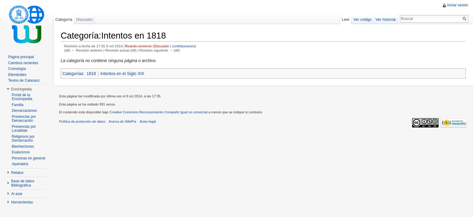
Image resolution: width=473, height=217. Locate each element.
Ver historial (386, 19)
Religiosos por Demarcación (23, 138)
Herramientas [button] (22, 202)
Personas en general (28, 158)
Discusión (161, 46)
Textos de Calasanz (24, 80)
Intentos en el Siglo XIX (122, 73)
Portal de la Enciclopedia (22, 97)
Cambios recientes (23, 63)
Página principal (21, 57)
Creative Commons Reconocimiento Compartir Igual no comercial (159, 112)
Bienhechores (23, 146)
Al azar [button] (16, 194)
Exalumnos (21, 152)
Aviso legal (148, 121)
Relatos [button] (17, 173)
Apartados (20, 164)
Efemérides (17, 75)
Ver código (362, 19)
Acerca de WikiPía (122, 121)
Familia (18, 105)
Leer (346, 19)
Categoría (63, 19)
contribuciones (183, 46)
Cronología (17, 69)
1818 (91, 73)
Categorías (72, 73)
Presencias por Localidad (24, 128)
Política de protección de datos (82, 121)
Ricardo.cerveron (138, 46)
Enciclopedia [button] (21, 89)
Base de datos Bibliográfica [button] (22, 183)
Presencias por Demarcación (24, 119)
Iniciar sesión (457, 5)
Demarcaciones (24, 110)
